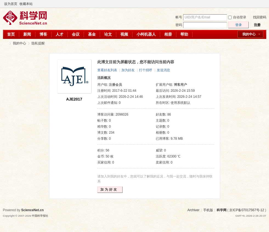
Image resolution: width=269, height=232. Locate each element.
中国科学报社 (40, 215)
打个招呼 (145, 70)
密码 (178, 25)
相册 (168, 34)
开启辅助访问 (258, 3)
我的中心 (249, 34)
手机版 (208, 210)
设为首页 (10, 4)
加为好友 (128, 70)
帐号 (178, 17)
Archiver (193, 210)
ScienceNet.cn (32, 210)
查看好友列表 (107, 70)
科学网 (5, 43)
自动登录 (237, 17)
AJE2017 (74, 99)
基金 (92, 34)
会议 (76, 34)
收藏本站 (26, 4)
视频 (124, 34)
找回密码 (259, 17)
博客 (43, 34)
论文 (108, 34)
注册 (257, 25)
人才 (59, 34)
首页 (11, 34)
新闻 (27, 34)
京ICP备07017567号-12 (246, 210)
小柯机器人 (146, 34)
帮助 (184, 34)
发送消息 (163, 70)
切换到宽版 (263, 3)
